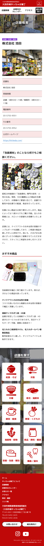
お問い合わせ (11, 524)
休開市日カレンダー (17, 10)
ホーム (4, 478)
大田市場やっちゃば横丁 (14, 3)
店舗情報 (5, 10)
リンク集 (5, 501)
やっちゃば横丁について (11, 481)
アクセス (28, 10)
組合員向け (39, 10)
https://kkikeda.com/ (12, 140)
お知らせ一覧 (7, 491)
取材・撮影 (6, 498)
